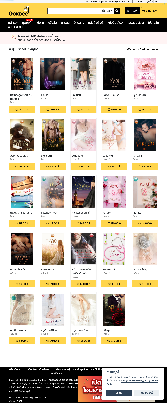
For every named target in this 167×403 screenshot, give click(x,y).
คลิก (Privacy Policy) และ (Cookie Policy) (132, 382)
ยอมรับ (119, 392)
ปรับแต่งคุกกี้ (146, 392)
